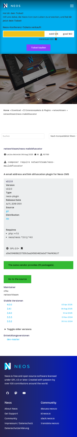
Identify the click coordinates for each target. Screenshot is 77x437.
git (7, 211)
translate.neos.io (50, 423)
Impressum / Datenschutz (19, 423)
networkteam (59, 110)
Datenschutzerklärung (17, 428)
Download (16, 110)
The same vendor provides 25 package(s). (31, 265)
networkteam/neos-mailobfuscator (20, 114)
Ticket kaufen (38, 47)
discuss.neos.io (49, 408)
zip (7, 218)
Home (6, 110)
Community (11, 418)
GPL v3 (15, 379)
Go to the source (17, 279)
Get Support (11, 413)
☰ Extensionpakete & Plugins (37, 110)
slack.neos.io (48, 418)
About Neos (11, 408)
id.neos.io (46, 413)
